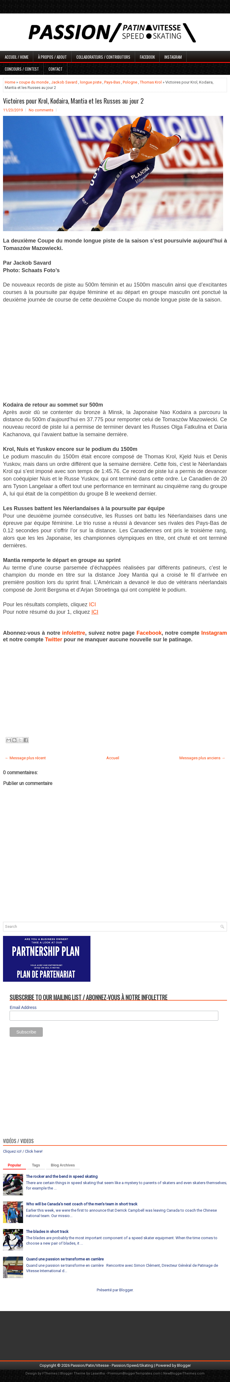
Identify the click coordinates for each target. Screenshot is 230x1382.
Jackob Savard (64, 82)
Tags (36, 1165)
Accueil (112, 758)
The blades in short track (47, 1231)
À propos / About (52, 57)
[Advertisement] (115, 352)
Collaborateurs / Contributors (103, 57)
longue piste (91, 82)
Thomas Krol (151, 82)
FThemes (50, 1373)
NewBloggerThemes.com (184, 1373)
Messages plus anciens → (202, 758)
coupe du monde (34, 82)
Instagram (173, 57)
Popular (14, 1165)
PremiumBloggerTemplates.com (134, 1373)
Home (10, 82)
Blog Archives (63, 1165)
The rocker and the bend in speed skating (62, 1176)
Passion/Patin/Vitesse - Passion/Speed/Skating (112, 1365)
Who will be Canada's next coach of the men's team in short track (81, 1204)
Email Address (23, 1007)
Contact (56, 69)
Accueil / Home (16, 57)
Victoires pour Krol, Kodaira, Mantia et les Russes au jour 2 (73, 100)
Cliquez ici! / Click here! (23, 1151)
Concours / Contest (22, 69)
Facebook (147, 57)
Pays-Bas (112, 82)
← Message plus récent (25, 758)
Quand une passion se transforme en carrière (65, 1259)
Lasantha (98, 1373)
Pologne (130, 82)
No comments (41, 110)
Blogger (126, 1290)
